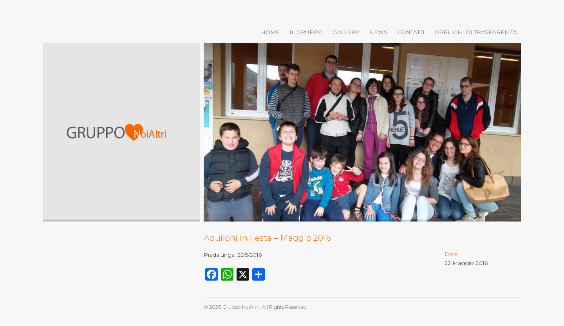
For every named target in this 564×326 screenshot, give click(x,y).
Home (270, 32)
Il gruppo (306, 32)
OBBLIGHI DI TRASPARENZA (475, 32)
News (378, 32)
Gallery (346, 32)
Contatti (411, 32)
